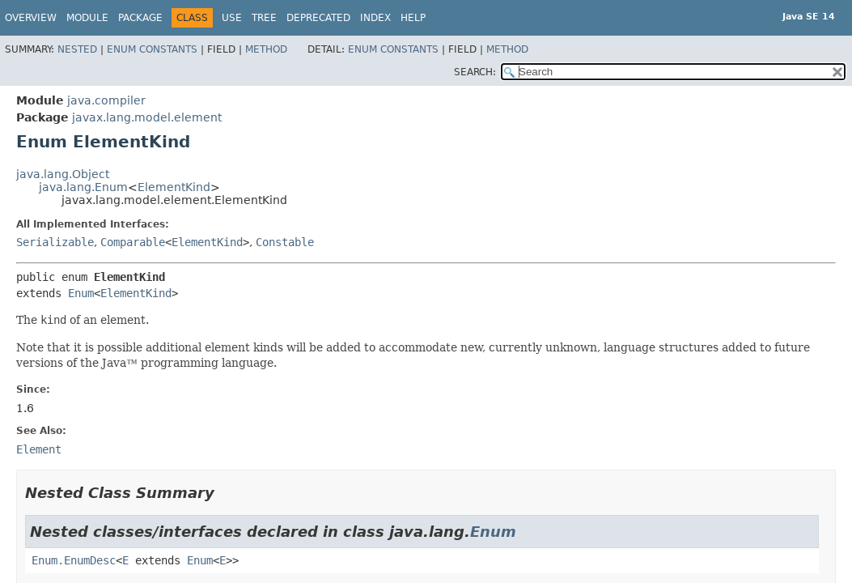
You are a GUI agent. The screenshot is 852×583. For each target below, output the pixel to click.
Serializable (55, 242)
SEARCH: (475, 72)
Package (140, 17)
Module (87, 17)
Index (375, 17)
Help (413, 17)
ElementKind (174, 187)
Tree (264, 17)
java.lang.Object (62, 174)
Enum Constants (152, 49)
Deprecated (318, 17)
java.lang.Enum (83, 187)
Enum (81, 293)
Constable (285, 242)
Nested (77, 49)
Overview (31, 17)
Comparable (132, 242)
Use (232, 17)
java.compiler (106, 100)
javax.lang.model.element (147, 117)
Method (266, 49)
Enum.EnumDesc (74, 560)
